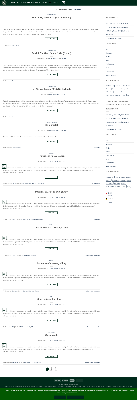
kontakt (45, 2)
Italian (109, 202)
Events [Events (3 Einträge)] (129, 89)
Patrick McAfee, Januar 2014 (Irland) (51, 53)
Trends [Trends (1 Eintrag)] (123, 95)
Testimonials (51, 14)
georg (77, 9)
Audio (29, 255)
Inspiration (40, 219)
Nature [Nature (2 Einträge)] (123, 92)
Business (34, 183)
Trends (37, 291)
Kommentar (96, 147)
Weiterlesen (51, 39)
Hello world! (51, 124)
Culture (28, 219)
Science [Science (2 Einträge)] (117, 95)
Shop (18, 2)
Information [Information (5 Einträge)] (109, 92)
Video (32, 327)
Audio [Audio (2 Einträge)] (123, 85)
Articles (29, 183)
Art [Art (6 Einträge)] (113, 85)
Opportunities (40, 183)
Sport (51, 188)
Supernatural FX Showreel (51, 299)
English (109, 193)
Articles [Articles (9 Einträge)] (118, 85)
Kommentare (96, 183)
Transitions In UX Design (51, 155)
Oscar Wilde (51, 335)
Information (34, 219)
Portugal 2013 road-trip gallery (51, 191)
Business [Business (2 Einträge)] (128, 85)
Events (28, 327)
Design (51, 153)
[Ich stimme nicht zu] (135, 394)
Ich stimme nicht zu (76, 397)
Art (22, 255)
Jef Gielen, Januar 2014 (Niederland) (51, 89)
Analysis (24, 183)
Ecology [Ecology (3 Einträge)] (123, 89)
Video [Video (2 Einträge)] (128, 95)
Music (51, 224)
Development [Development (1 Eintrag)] (115, 89)
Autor (13, 2)
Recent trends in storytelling (51, 263)
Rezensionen (25, 2)
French (109, 195)
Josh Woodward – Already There (51, 227)
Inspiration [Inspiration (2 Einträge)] (117, 92)
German (109, 199)
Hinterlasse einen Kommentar (92, 255)
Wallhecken (36, 3)
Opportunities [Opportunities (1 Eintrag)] (110, 95)
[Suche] (60, 3)
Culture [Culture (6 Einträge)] (108, 89)
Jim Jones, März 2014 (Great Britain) (51, 17)
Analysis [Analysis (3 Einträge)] (108, 85)
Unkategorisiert (51, 122)
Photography (110, 64)
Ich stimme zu (60, 397)
